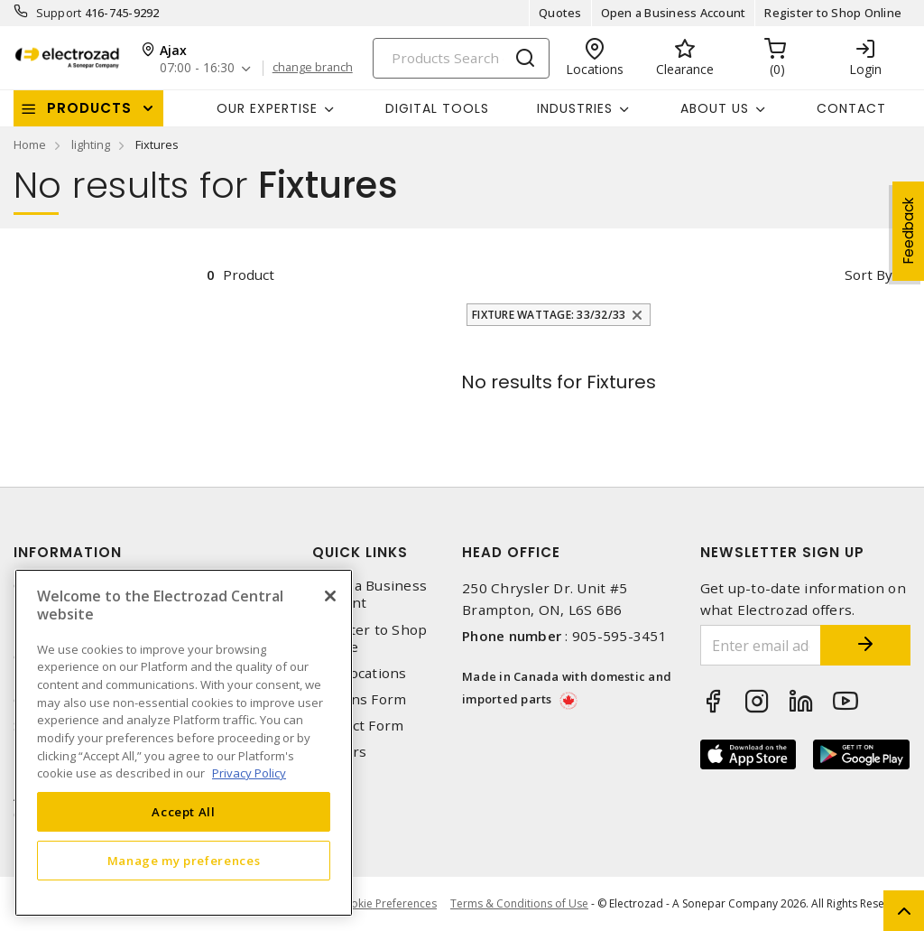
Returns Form (359, 699)
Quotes (560, 13)
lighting (90, 144)
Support (59, 13)
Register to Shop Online (832, 13)
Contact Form (357, 725)
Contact (851, 108)
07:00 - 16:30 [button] (197, 68)
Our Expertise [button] (267, 108)
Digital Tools (437, 108)
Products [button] (89, 107)
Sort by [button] (868, 274)
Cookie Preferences (387, 903)
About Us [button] (714, 108)
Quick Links (360, 552)
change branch (313, 68)
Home (30, 144)
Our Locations (359, 673)
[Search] (461, 58)
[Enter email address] (761, 645)
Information (68, 552)
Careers (339, 751)
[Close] (330, 596)
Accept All (184, 812)
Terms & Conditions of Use (519, 903)
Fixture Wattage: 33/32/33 (548, 314)
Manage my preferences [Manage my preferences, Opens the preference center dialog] (184, 860)
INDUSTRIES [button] (575, 108)
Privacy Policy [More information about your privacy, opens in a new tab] (249, 773)
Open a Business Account (673, 13)
